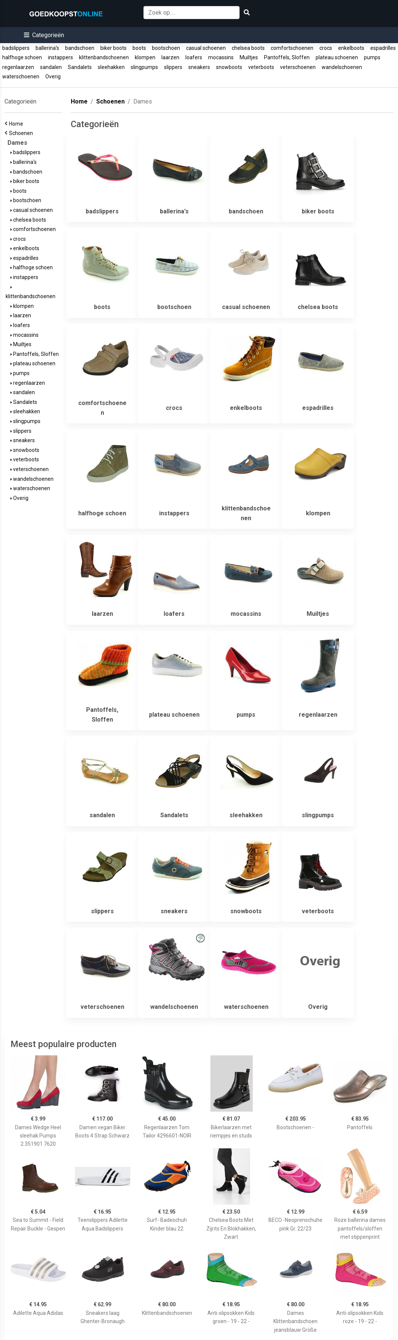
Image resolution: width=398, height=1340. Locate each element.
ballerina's (47, 48)
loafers (193, 57)
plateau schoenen (336, 57)
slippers (173, 67)
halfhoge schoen (22, 57)
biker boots (113, 48)
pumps (372, 57)
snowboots (229, 67)
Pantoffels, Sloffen (287, 57)
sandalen (51, 67)
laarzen (170, 57)
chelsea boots (248, 48)
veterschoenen (298, 67)
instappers (60, 57)
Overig (53, 77)
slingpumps (144, 67)
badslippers (16, 48)
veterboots (261, 67)
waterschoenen (21, 77)
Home (17, 124)
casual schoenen (206, 48)
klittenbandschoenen (104, 57)
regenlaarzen (18, 67)
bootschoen (166, 48)
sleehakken (111, 67)
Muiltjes (248, 57)
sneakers (199, 67)
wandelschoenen (341, 67)
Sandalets (80, 67)
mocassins (221, 57)
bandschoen (80, 48)
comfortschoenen (292, 48)
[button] (44, 35)
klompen (145, 57)
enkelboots (351, 48)
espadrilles (383, 48)
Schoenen (22, 133)
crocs (325, 48)
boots (139, 48)
